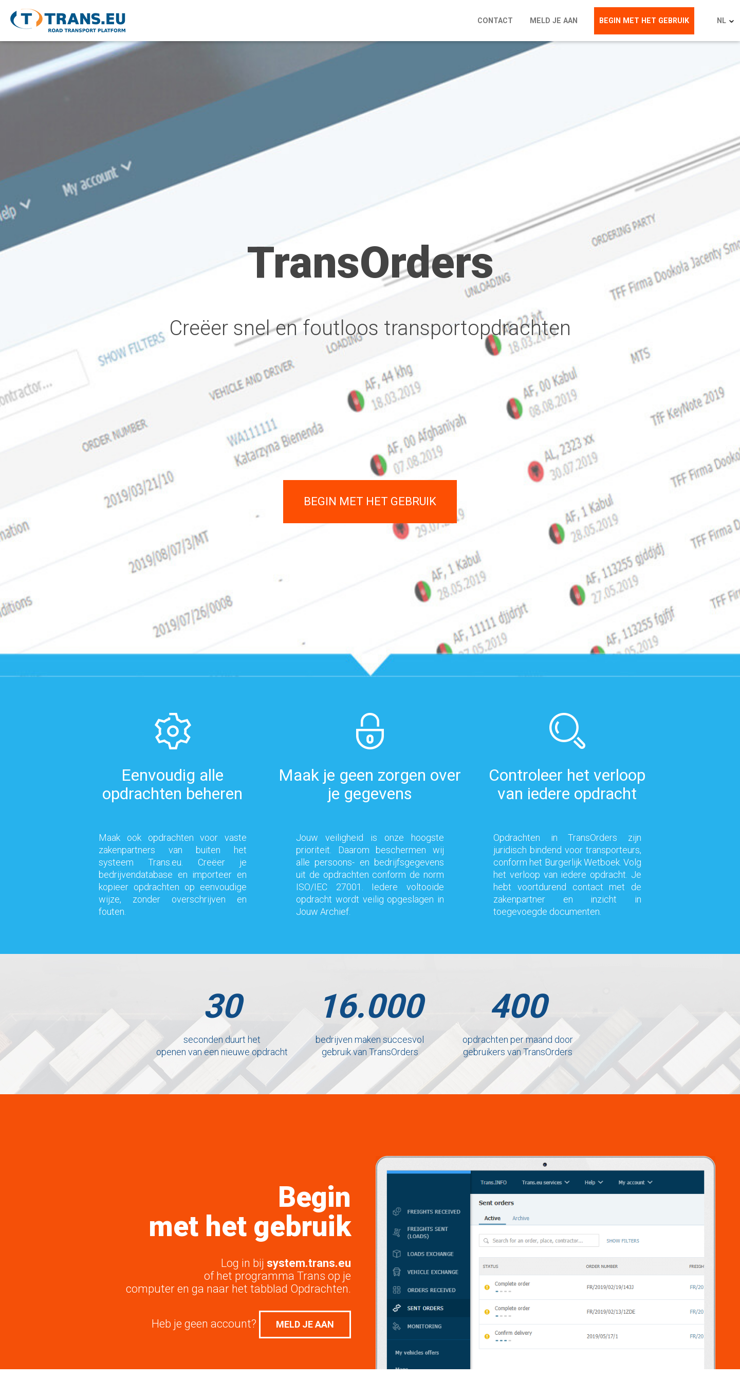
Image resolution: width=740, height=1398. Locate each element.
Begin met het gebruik (648, 20)
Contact (502, 20)
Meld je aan (560, 20)
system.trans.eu (309, 1263)
